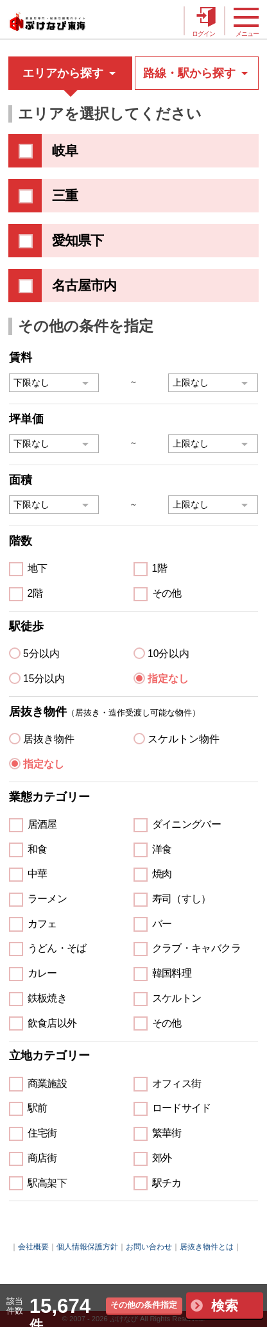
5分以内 (41, 653)
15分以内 (44, 678)
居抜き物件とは (207, 1246)
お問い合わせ (149, 1246)
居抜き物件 (48, 738)
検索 (224, 1305)
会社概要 (33, 1246)
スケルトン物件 (184, 738)
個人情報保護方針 (87, 1246)
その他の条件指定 (143, 1305)
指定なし (168, 678)
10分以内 (168, 653)
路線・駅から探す (196, 73)
